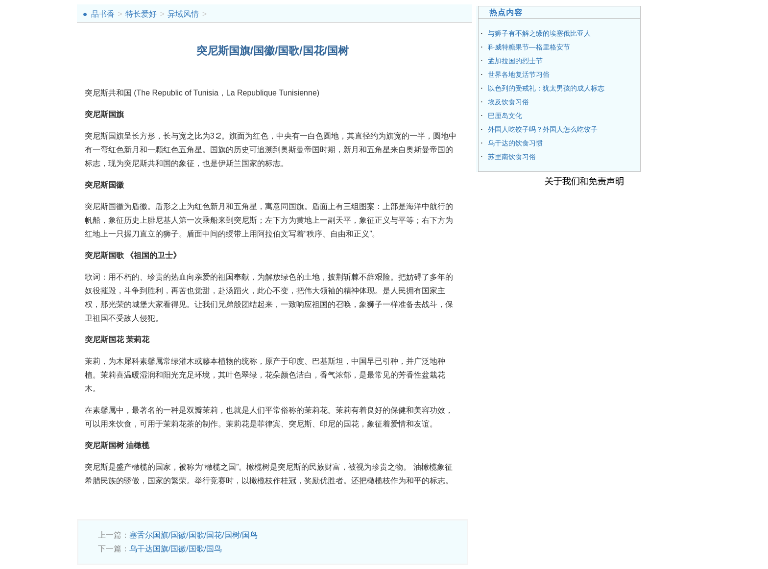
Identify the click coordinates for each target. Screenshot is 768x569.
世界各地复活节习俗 (519, 74)
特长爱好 (141, 14)
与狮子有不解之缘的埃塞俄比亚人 (539, 33)
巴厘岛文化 (505, 115)
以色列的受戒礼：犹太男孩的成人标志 (546, 88)
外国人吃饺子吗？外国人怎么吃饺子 (543, 129)
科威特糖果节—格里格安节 (529, 47)
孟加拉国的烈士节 (515, 61)
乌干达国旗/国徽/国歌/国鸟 (175, 549)
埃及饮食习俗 (508, 102)
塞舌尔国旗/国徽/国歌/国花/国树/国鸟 (193, 535)
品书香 (103, 14)
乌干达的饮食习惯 (515, 143)
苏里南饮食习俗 (512, 157)
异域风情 (183, 14)
